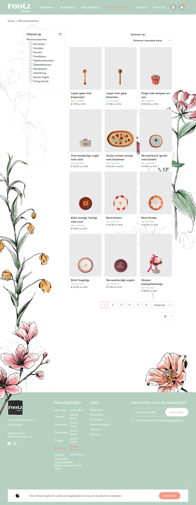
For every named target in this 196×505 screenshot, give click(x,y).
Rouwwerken (77, 5)
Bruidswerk (57, 5)
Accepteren (170, 495)
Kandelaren (40, 68)
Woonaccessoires (100, 5)
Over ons (38, 12)
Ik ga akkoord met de (159, 420)
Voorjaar (121, 5)
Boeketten (39, 5)
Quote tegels (41, 77)
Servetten (39, 44)
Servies (37, 52)
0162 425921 (175, 8)
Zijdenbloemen (42, 64)
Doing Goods (41, 81)
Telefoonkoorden (43, 60)
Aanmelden (177, 412)
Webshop (95, 429)
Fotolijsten (39, 56)
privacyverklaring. (172, 420)
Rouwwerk (96, 419)
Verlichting (39, 73)
